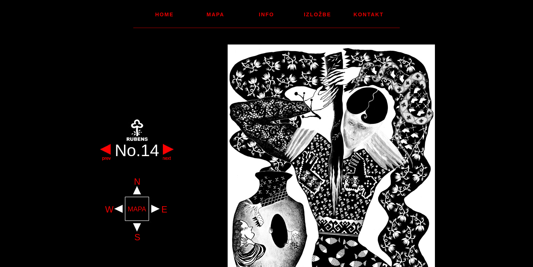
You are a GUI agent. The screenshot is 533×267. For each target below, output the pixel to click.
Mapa (215, 14)
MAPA (137, 209)
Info (266, 14)
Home (164, 14)
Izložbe (317, 14)
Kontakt (368, 14)
